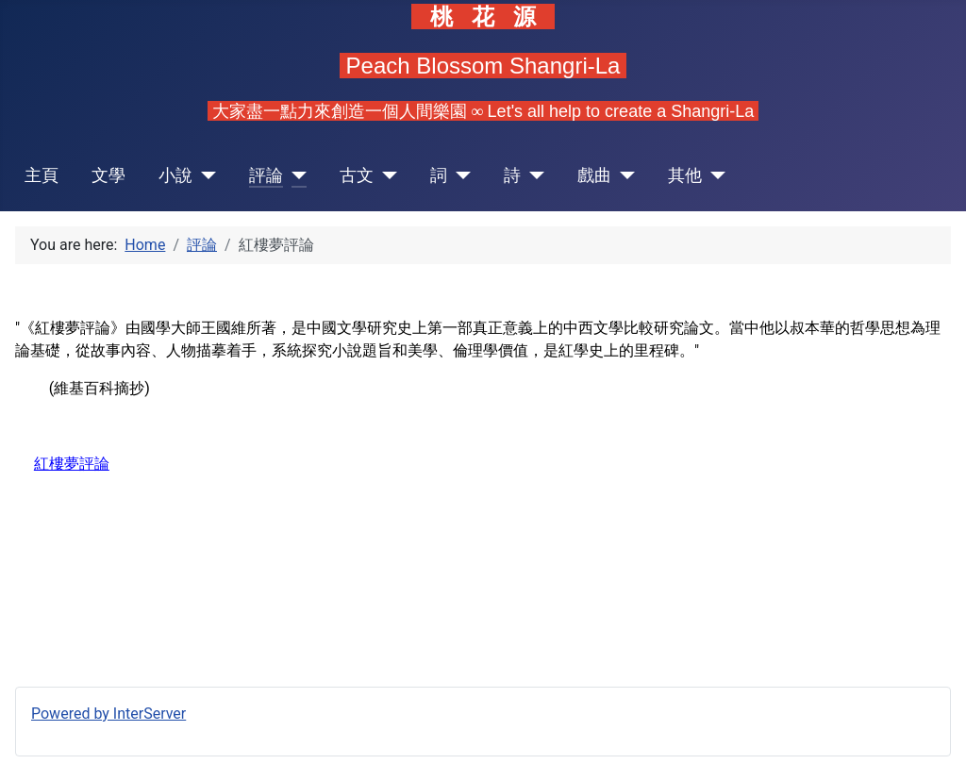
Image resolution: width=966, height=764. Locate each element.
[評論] (295, 175)
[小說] (204, 175)
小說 (175, 175)
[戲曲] (623, 175)
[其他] (713, 175)
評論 (266, 175)
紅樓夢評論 (71, 464)
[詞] (459, 175)
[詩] (532, 175)
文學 (108, 175)
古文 (357, 175)
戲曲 (594, 175)
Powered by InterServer (108, 713)
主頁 (41, 175)
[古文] (385, 175)
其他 (685, 175)
